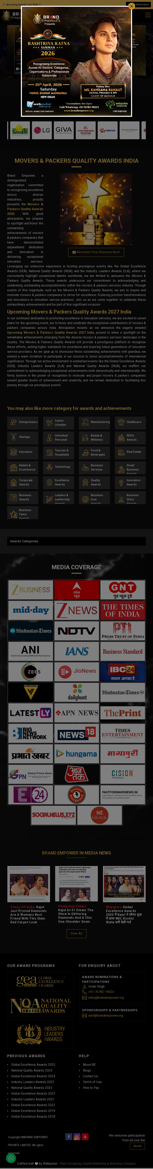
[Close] (131, 6)
